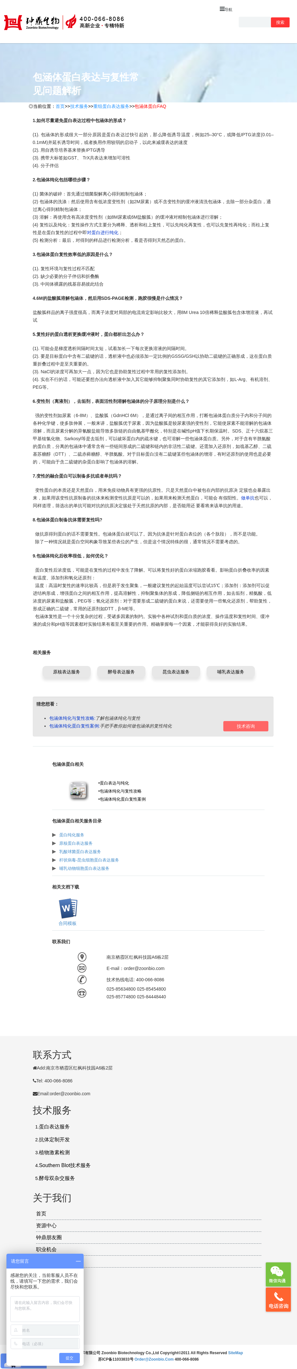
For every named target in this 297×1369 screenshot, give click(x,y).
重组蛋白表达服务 (111, 106)
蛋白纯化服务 (71, 834)
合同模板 (67, 923)
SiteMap (235, 1353)
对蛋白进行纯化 (102, 232)
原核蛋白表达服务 (76, 843)
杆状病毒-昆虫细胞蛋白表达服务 (89, 860)
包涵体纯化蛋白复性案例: (74, 725)
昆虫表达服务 (176, 671)
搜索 (280, 22)
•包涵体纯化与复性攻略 (120, 791)
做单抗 (248, 497)
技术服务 (79, 106)
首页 (60, 106)
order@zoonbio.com (155, 1359)
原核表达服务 (66, 671)
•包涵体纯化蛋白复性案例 (122, 799)
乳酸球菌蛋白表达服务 (80, 851)
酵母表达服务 (121, 671)
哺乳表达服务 (230, 671)
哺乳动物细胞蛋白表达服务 (84, 868)
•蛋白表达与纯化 (113, 783)
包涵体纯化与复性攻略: (72, 718)
